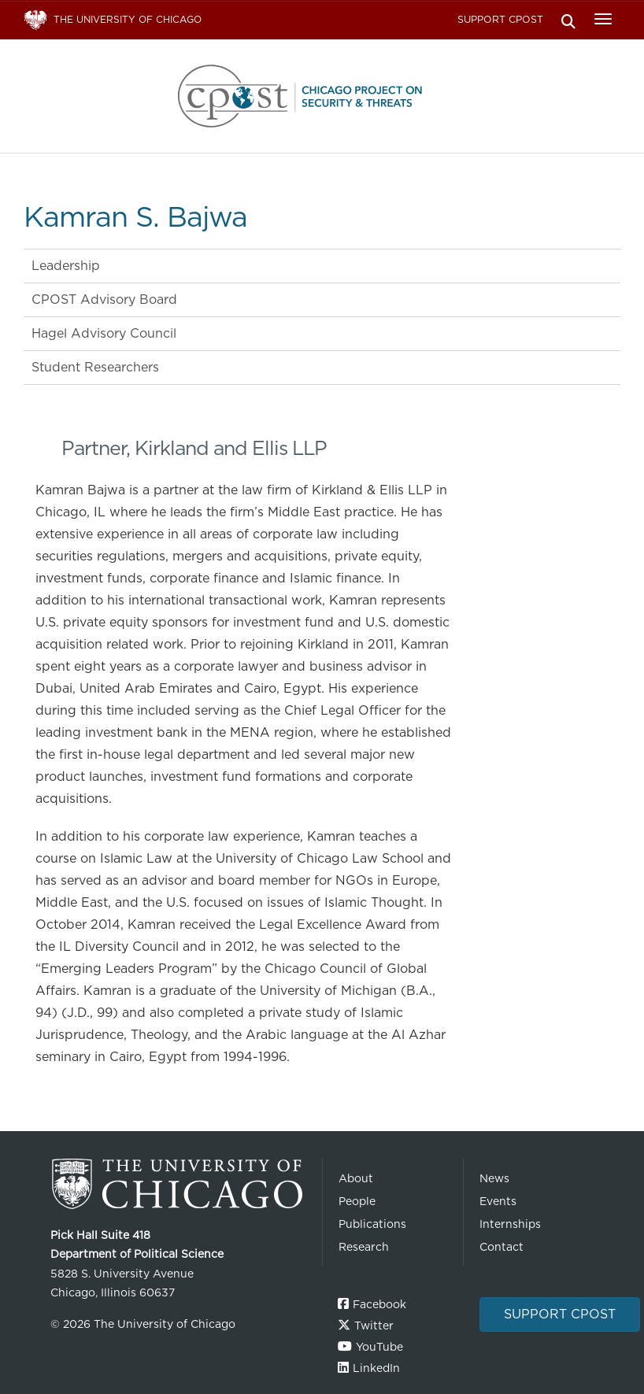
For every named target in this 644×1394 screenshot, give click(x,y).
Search (568, 20)
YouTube (379, 1346)
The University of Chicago (180, 1184)
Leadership (65, 265)
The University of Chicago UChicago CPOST (322, 96)
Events (497, 1201)
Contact (501, 1247)
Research (364, 1247)
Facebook (379, 1304)
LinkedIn (376, 1368)
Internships (510, 1224)
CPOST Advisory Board (104, 299)
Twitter (374, 1325)
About (356, 1178)
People (357, 1201)
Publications (372, 1224)
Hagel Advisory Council (103, 333)
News (494, 1178)
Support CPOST (500, 19)
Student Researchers (95, 367)
